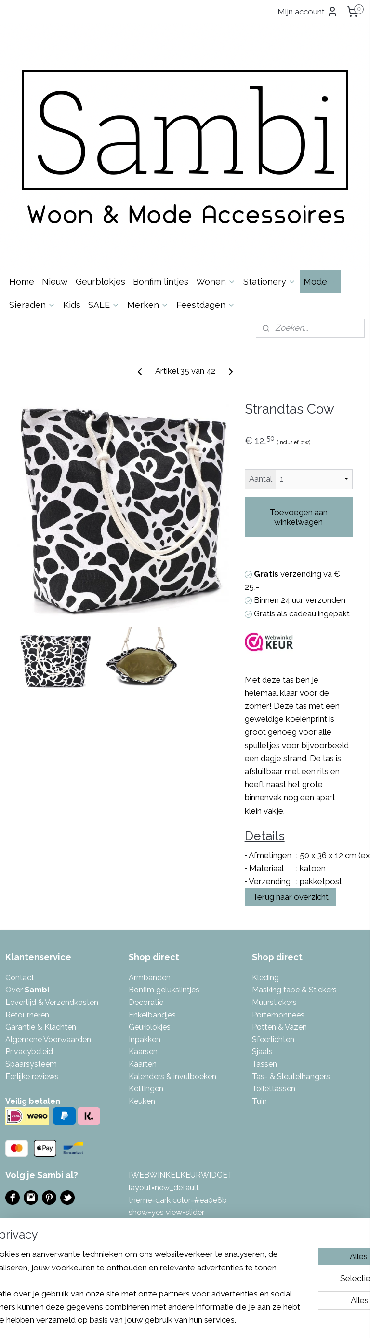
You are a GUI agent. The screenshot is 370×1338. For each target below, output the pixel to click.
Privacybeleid (29, 1051)
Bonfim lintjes (160, 282)
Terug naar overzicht (290, 897)
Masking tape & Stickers (294, 989)
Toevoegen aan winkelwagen (298, 517)
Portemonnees (278, 1014)
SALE (103, 305)
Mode (320, 282)
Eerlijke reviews (32, 1076)
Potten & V (271, 1026)
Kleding (265, 977)
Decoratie (146, 1002)
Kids (71, 305)
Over (27, 989)
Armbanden (150, 977)
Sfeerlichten (273, 1039)
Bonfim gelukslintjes (164, 989)
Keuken (142, 1101)
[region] (121, 1266)
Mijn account (308, 11)
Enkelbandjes (152, 1014)
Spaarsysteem (31, 1064)
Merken (148, 305)
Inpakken (144, 1039)
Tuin (259, 1101)
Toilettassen (273, 1088)
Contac (18, 977)
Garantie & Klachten (40, 1026)
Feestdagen (205, 305)
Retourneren (27, 1014)
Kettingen (146, 1088)
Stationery (269, 282)
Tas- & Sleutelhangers (291, 1076)
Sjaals (262, 1051)
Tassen (264, 1064)
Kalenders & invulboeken (172, 1076)
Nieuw (55, 282)
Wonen (216, 282)
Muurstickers (274, 1002)
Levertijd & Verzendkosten (51, 1002)
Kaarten (143, 1064)
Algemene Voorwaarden (48, 1039)
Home (21, 282)
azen (298, 1026)
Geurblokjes (100, 282)
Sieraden (32, 305)
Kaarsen (143, 1051)
